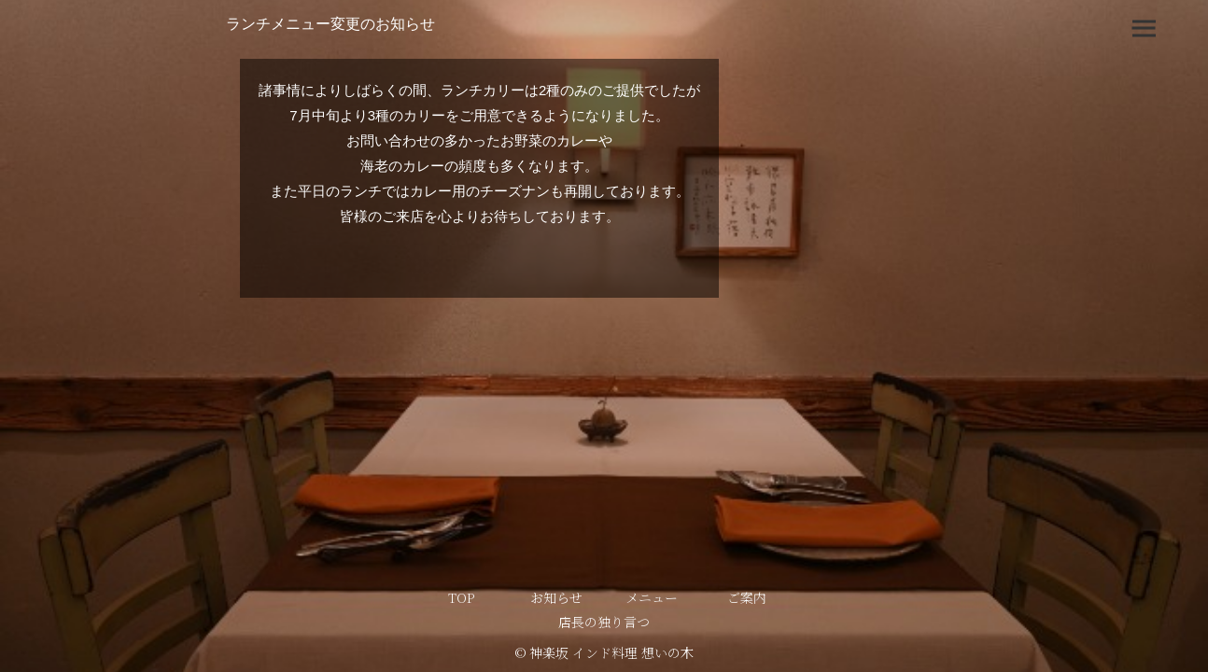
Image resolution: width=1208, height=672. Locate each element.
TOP (461, 597)
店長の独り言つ (604, 621)
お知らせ (556, 597)
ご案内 (746, 597)
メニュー (651, 597)
